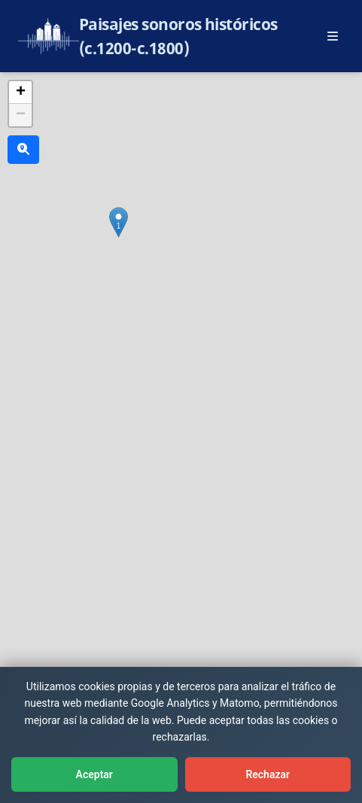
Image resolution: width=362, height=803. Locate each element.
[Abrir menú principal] (332, 36)
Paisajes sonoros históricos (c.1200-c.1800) (178, 36)
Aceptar (94, 774)
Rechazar (267, 774)
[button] (118, 222)
